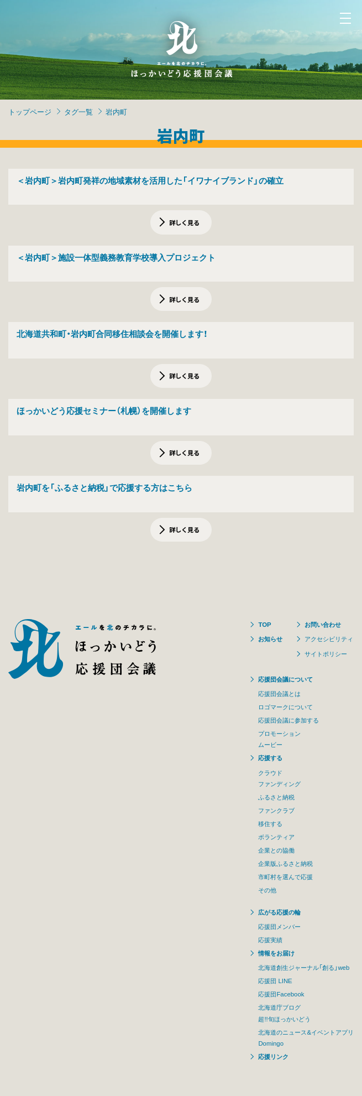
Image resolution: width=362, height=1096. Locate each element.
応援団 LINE (275, 980)
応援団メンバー (279, 926)
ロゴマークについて (285, 706)
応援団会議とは (279, 693)
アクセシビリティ (329, 638)
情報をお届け (276, 953)
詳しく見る (184, 222)
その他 (267, 890)
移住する (270, 823)
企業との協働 (276, 850)
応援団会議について (285, 679)
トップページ (29, 111)
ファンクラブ (276, 810)
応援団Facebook (281, 994)
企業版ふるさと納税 (285, 863)
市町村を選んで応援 (285, 876)
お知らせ (270, 638)
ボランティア (276, 837)
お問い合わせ (323, 624)
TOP (264, 624)
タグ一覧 (78, 111)
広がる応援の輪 (279, 912)
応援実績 (270, 939)
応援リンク (273, 1056)
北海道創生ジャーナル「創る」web (303, 967)
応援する (270, 757)
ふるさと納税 (276, 797)
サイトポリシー (326, 653)
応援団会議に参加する (288, 720)
